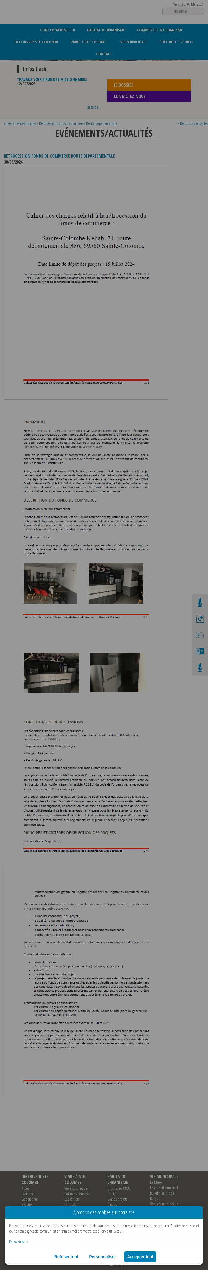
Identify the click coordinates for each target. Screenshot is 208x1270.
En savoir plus (18, 1242)
